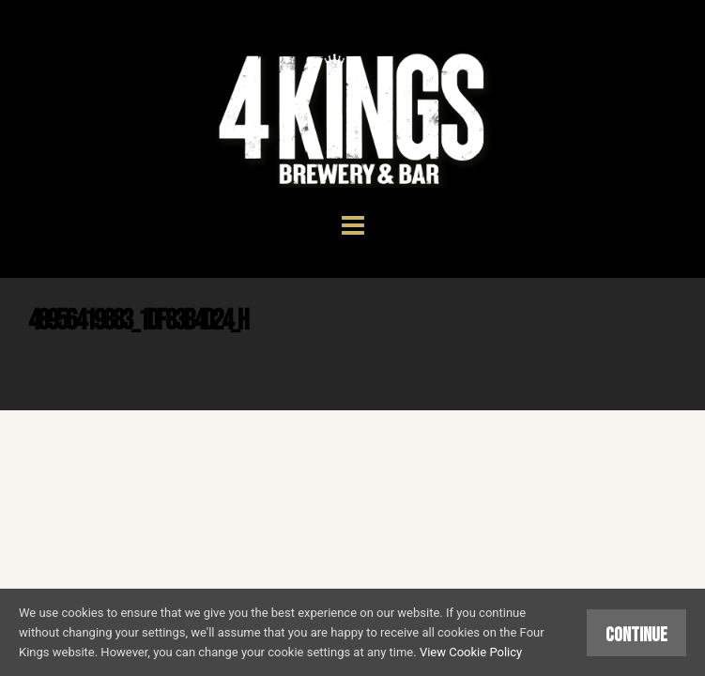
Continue (636, 635)
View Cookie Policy (471, 652)
